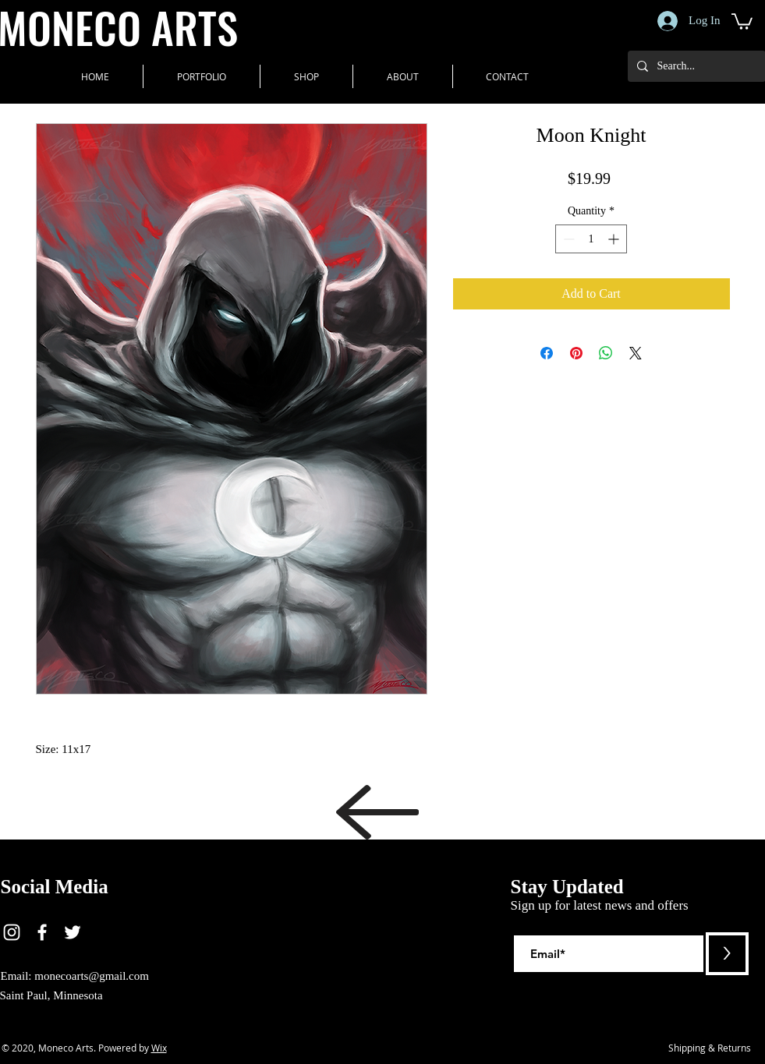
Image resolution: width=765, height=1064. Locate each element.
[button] (742, 21)
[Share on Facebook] (546, 353)
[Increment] (615, 239)
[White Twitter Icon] (72, 932)
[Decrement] (567, 239)
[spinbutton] (591, 239)
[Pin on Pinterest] (576, 353)
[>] (727, 953)
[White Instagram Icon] (12, 932)
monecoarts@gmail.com (91, 976)
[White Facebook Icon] (42, 932)
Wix (159, 1047)
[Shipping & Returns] (709, 1048)
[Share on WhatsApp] (606, 353)
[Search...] (695, 66)
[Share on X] (635, 353)
